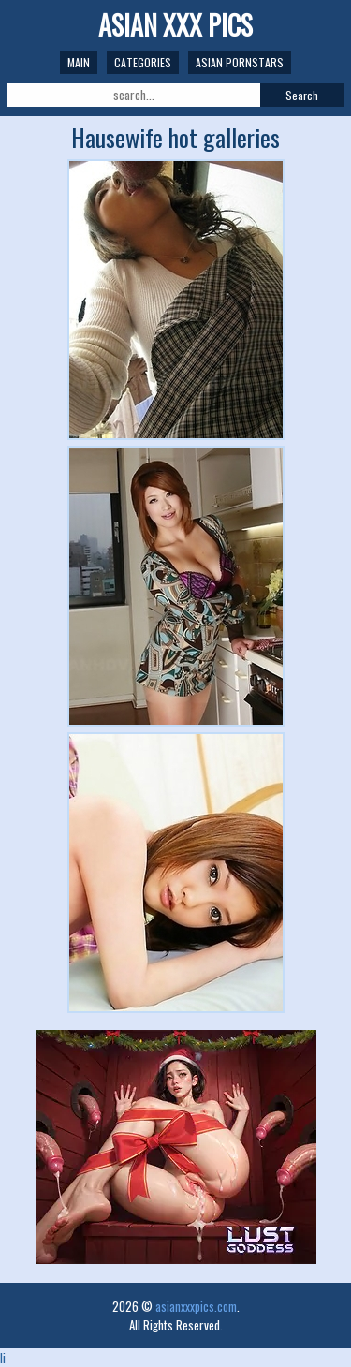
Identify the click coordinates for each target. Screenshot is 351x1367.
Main (78, 62)
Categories (142, 62)
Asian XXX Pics (175, 25)
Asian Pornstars (240, 62)
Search (301, 95)
